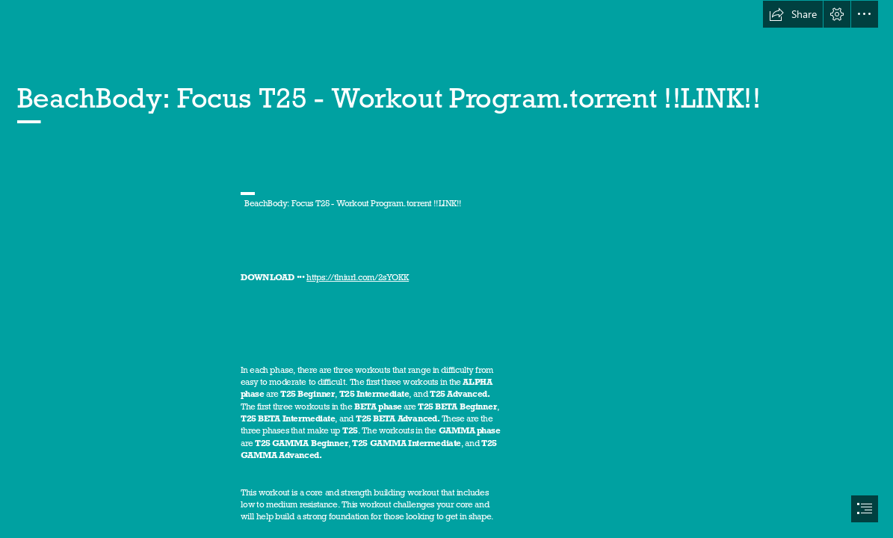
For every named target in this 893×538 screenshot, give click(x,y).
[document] (446, 269)
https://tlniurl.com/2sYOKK (357, 277)
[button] (793, 14)
